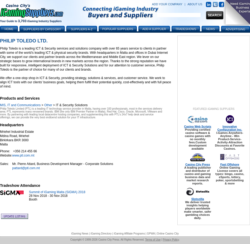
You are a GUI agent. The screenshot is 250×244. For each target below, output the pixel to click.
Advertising (235, 29)
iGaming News (79, 233)
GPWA (151, 233)
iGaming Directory (101, 233)
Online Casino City (168, 233)
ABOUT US (195, 4)
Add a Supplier (154, 29)
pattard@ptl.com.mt (26, 168)
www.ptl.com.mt (23, 155)
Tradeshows (186, 29)
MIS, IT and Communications (20, 105)
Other (48, 105)
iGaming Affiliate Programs (129, 233)
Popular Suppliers (117, 29)
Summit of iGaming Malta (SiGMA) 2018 (57, 192)
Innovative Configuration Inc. (229, 128)
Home (9, 29)
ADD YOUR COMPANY (167, 4)
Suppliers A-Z (82, 29)
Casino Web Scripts (197, 126)
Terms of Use (153, 239)
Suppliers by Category (42, 29)
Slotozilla (197, 199)
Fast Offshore (229, 164)
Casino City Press (197, 164)
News (210, 29)
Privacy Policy (171, 239)
